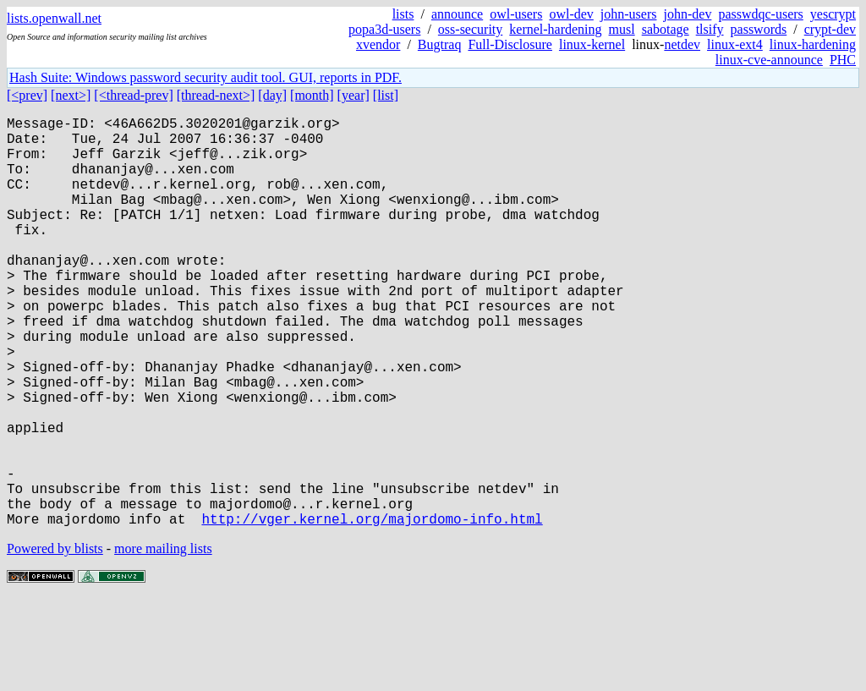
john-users (628, 14)
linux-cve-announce (769, 59)
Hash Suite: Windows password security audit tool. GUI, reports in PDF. (205, 77)
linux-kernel (592, 44)
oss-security (470, 29)
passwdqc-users (760, 14)
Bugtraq (440, 44)
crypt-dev (830, 29)
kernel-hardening (555, 29)
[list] (385, 95)
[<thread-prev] (133, 95)
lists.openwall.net (54, 18)
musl (622, 29)
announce (457, 14)
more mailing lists (163, 640)
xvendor (378, 44)
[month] (312, 95)
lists (403, 14)
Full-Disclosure (510, 44)
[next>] (70, 95)
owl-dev (571, 14)
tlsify (710, 29)
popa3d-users (384, 29)
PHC (843, 59)
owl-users (516, 14)
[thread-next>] (216, 95)
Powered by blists (55, 640)
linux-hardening (813, 44)
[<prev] (27, 95)
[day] (272, 95)
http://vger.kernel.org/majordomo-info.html (371, 610)
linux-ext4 (735, 44)
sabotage (665, 29)
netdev (682, 44)
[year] (353, 95)
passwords (759, 29)
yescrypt (833, 14)
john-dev (688, 14)
